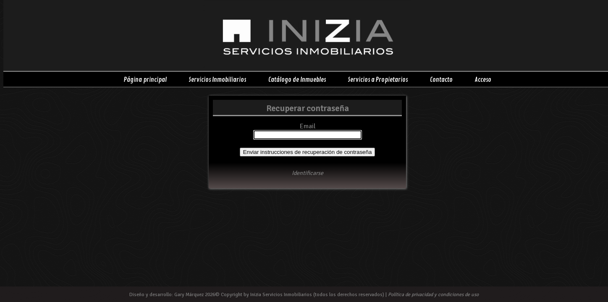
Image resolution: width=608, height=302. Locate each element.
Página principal (145, 80)
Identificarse (307, 173)
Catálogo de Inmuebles (297, 80)
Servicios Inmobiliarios (217, 80)
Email (307, 126)
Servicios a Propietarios (378, 80)
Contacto (441, 80)
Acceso (483, 80)
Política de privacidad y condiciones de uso (433, 295)
